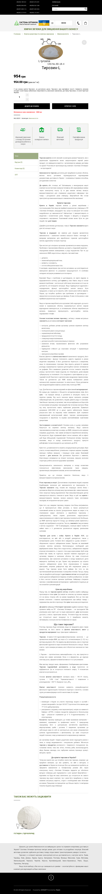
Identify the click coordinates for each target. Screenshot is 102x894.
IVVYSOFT (44, 890)
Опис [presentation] (16, 156)
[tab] (26, 156)
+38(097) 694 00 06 (34, 9)
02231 (19, 118)
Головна (17, 34)
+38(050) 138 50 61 (21, 2)
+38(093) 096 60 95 (21, 5)
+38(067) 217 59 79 (21, 12)
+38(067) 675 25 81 (34, 2)
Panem (58, 890)
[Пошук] (69, 9)
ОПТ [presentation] (16, 175)
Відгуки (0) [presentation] (18, 162)
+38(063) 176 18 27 (34, 12)
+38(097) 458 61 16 (21, 9)
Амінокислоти (63, 34)
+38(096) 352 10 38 (34, 5)
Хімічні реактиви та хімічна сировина (39, 34)
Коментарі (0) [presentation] (20, 168)
